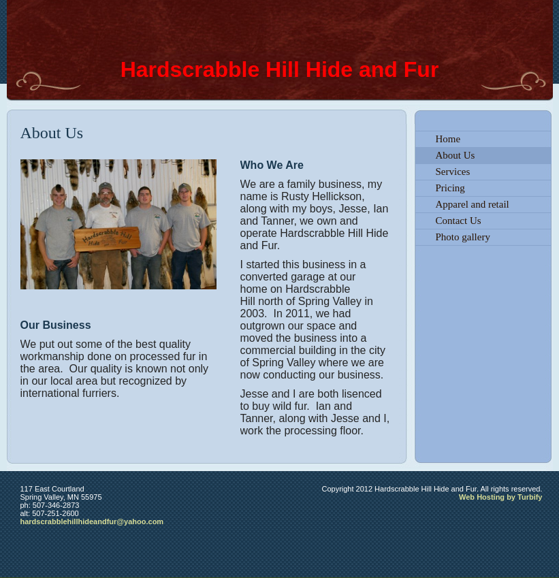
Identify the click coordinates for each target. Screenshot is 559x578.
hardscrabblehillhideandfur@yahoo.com (92, 521)
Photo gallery (463, 236)
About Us (455, 155)
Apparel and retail (472, 204)
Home (448, 138)
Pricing (450, 187)
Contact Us (458, 220)
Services (453, 171)
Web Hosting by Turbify (500, 497)
